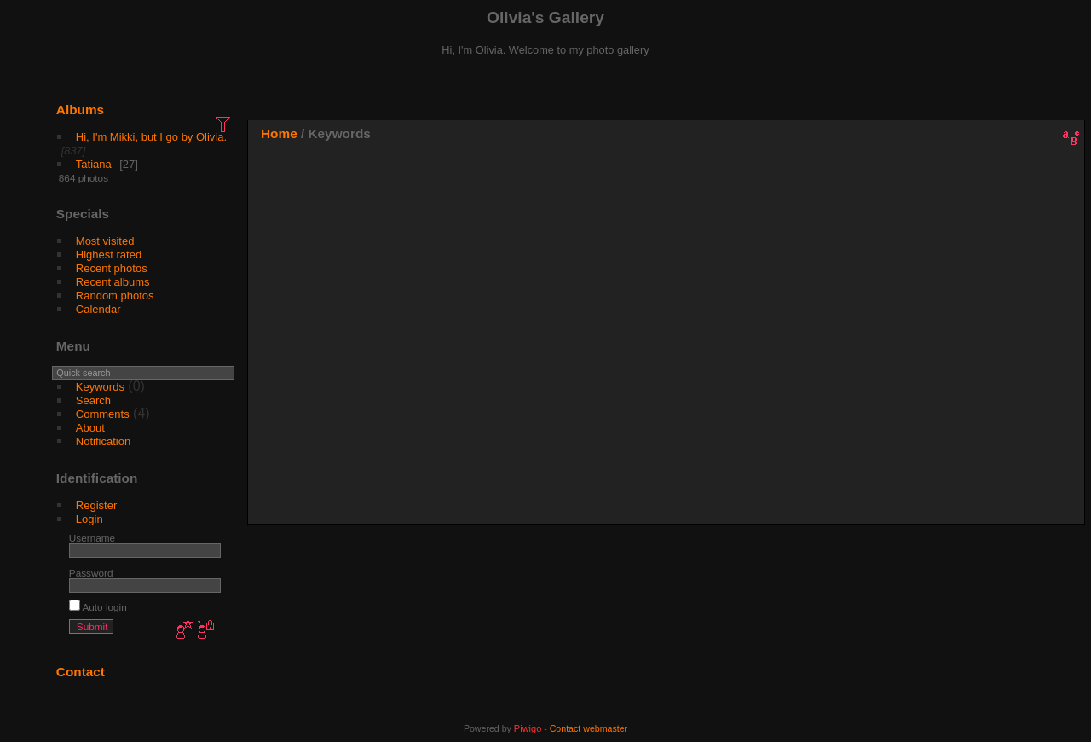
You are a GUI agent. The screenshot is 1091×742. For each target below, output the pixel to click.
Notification (103, 441)
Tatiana (94, 164)
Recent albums (113, 281)
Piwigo (527, 728)
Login (89, 519)
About (90, 427)
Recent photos (111, 268)
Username (92, 537)
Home (279, 133)
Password (91, 572)
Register (96, 505)
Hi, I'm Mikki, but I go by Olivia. (151, 136)
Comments (103, 414)
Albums (80, 109)
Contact (80, 671)
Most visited (105, 241)
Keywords (100, 386)
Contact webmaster (588, 728)
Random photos (115, 295)
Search (93, 400)
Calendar (98, 309)
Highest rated (108, 254)
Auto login (98, 606)
